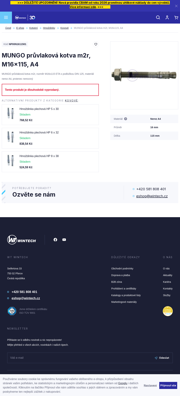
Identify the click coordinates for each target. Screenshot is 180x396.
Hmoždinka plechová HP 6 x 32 (39, 132)
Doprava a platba (120, 275)
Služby (166, 295)
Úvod (8, 28)
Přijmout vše (168, 385)
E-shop (20, 28)
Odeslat (162, 357)
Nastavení (150, 385)
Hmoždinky (49, 28)
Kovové (64, 28)
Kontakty (167, 288)
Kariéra (167, 281)
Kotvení (33, 28)
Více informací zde (83, 7)
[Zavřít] (176, 6)
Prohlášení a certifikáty (123, 288)
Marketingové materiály (124, 302)
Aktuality (167, 275)
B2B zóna (116, 281)
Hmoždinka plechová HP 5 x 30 (39, 108)
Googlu (122, 383)
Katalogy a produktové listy (126, 295)
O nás (166, 268)
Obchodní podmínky (122, 268)
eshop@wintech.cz (152, 196)
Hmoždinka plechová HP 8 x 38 (39, 156)
